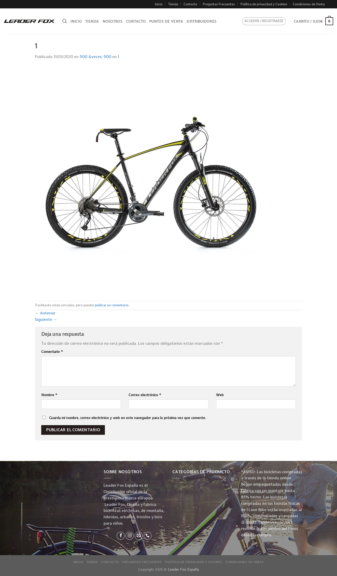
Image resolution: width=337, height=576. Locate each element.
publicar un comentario (112, 305)
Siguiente (46, 319)
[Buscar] (64, 21)
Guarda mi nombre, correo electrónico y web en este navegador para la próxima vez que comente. (127, 417)
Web (220, 395)
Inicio (159, 4)
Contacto (190, 4)
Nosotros (112, 21)
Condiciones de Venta (309, 4)
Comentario (52, 351)
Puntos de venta (166, 21)
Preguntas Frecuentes (219, 4)
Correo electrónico (145, 395)
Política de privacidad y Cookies (264, 4)
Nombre (49, 395)
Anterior (45, 313)
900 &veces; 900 (95, 56)
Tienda (173, 4)
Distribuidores (201, 21)
